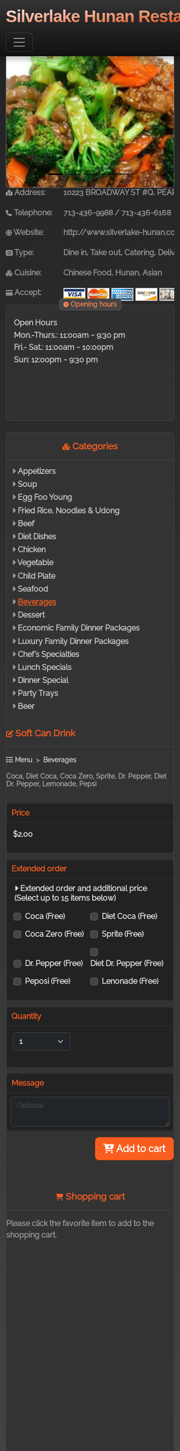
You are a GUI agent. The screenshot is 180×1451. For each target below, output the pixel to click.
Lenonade (130, 981)
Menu (19, 760)
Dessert (31, 615)
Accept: (23, 292)
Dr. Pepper (54, 963)
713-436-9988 (88, 212)
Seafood (33, 589)
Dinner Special (43, 680)
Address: (26, 192)
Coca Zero (54, 934)
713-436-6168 (146, 212)
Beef (26, 523)
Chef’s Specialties (48, 654)
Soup (27, 484)
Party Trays (38, 693)
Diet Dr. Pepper (126, 963)
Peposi (47, 981)
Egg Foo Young (45, 497)
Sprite (123, 934)
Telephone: (29, 212)
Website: (25, 232)
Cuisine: (23, 272)
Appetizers (37, 471)
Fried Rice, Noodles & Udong (69, 510)
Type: (20, 252)
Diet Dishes (37, 536)
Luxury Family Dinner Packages (73, 641)
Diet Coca (129, 916)
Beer (26, 706)
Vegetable (35, 562)
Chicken (32, 549)
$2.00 (23, 834)
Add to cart (134, 1148)
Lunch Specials (45, 667)
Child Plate (36, 576)
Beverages (37, 602)
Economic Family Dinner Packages (79, 627)
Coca (45, 916)
